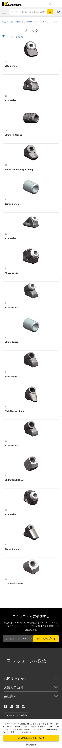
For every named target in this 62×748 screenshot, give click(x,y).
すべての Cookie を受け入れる (31, 738)
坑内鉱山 (19, 21)
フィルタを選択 (14, 36)
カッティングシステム (36, 21)
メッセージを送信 (26, 661)
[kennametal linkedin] (11, 707)
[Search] (50, 11)
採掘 (11, 21)
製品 (4, 21)
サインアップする (46, 638)
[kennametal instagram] (23, 707)
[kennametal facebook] (5, 707)
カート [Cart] (58, 12)
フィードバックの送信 (16, 715)
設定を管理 (31, 744)
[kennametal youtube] (17, 707)
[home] (10, 4)
